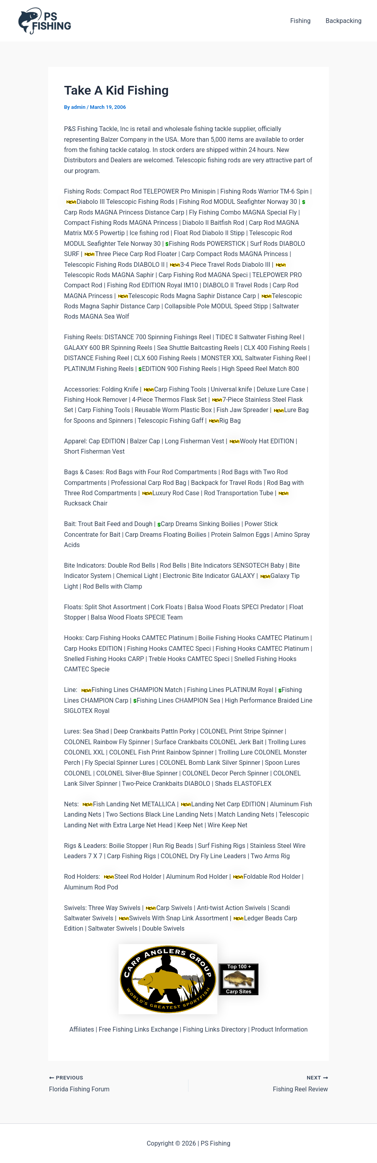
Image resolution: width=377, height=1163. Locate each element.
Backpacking (345, 21)
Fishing (304, 21)
